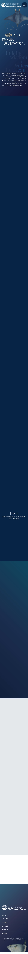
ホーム (4, 915)
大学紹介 (4, 922)
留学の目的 (5, 926)
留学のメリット (6, 929)
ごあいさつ (5, 918)
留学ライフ (5, 933)
